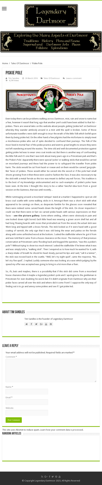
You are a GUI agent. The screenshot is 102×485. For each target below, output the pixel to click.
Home (5, 63)
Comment (11, 357)
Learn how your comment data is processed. (61, 430)
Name (9, 387)
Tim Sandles (14, 78)
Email (9, 397)
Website (9, 408)
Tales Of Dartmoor (20, 63)
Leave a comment (74, 78)
